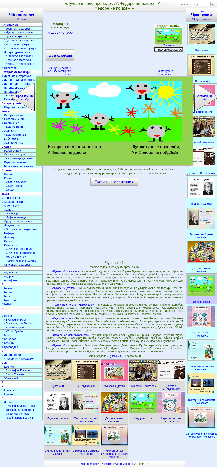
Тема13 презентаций (201, 15)
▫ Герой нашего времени (19, 417)
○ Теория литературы (16, 28)
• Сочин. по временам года (21, 260)
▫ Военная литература (17, 60)
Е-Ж (4, 362)
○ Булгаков (9, 300)
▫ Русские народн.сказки (18, 158)
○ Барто (7, 292)
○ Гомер (7, 335)
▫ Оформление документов (20, 229)
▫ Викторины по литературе (20, 48)
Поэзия (7, 170)
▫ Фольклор (11, 213)
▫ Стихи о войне (13, 185)
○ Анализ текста (12, 201)
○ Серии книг (10, 123)
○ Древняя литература (16, 76)
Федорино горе (60, 33)
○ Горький (8, 343)
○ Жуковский (10, 378)
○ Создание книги (13, 119)
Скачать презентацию (114, 182)
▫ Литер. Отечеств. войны (19, 63)
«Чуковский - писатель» (66, 271)
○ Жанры (8, 209)
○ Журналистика (12, 142)
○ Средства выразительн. (18, 221)
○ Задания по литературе (18, 40)
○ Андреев (9, 276)
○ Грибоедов (10, 347)
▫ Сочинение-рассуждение (20, 252)
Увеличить (168, 44)
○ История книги (12, 115)
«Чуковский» (59, 345)
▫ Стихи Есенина (14, 374)
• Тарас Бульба (14, 331)
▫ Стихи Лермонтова (16, 413)
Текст (5, 194)
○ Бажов (7, 288)
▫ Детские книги (13, 126)
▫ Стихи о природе (15, 181)
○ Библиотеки (10, 138)
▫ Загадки (9, 189)
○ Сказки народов (13, 154)
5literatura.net (89, 463)
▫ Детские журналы (15, 134)
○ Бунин (7, 304)
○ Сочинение (10, 245)
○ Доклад (8, 237)
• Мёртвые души (15, 327)
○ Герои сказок (11, 150)
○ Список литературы (16, 264)
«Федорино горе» (62, 318)
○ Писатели (9, 68)
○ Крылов (8, 390)
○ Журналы (9, 130)
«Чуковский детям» (63, 288)
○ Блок (6, 296)
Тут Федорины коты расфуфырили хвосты (59, 71)
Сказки (6, 146)
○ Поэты (7, 174)
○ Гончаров (9, 339)
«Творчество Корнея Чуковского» (73, 304)
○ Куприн (7, 394)
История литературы (16, 72)
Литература (10, 24)
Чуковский (106, 463)
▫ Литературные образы (18, 56)
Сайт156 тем (21, 15)
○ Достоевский (11, 354)
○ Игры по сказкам (14, 162)
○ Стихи (7, 178)
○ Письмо (8, 241)
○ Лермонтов (10, 402)
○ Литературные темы (16, 52)
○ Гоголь (7, 315)
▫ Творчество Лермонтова (19, 409)
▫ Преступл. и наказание (19, 358)
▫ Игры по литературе (17, 44)
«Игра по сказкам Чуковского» (70, 335)
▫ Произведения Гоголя (18, 323)
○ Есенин (8, 366)
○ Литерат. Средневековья (19, 79)
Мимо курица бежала (166, 73)
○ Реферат (9, 233)
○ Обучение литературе (17, 32)
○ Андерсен (9, 272)
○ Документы (10, 225)
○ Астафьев (9, 280)
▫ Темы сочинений (15, 256)
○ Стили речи (10, 205)
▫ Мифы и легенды (15, 217)
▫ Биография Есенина (17, 370)
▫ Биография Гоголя (16, 319)
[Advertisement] (114, 45)
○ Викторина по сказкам (17, 166)
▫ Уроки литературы (16, 36)
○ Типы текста (11, 197)
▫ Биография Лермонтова (19, 405)
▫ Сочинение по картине (18, 248)
